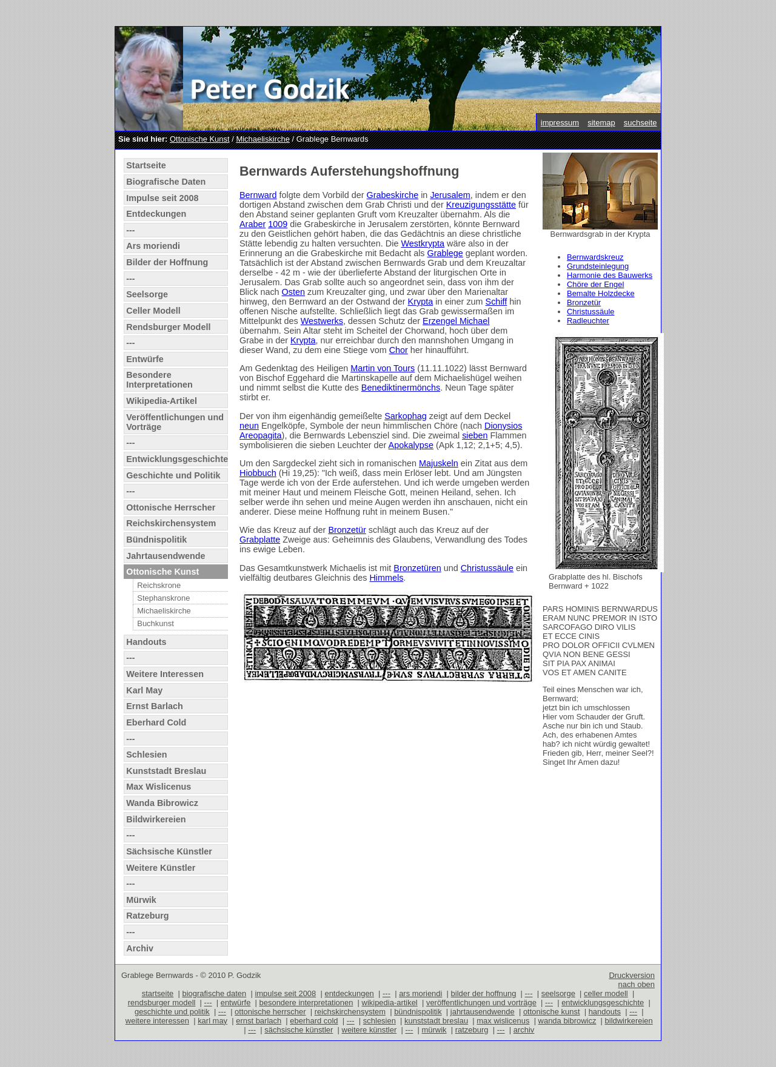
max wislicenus (503, 1020)
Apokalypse (411, 445)
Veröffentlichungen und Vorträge (175, 422)
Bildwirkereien (156, 819)
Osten (293, 292)
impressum (560, 122)
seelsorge (558, 993)
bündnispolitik (418, 1011)
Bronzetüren (417, 568)
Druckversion (632, 975)
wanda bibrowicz (567, 1020)
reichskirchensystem (350, 1011)
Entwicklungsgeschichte (176, 459)
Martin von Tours (382, 368)
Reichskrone (159, 585)
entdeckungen (348, 993)
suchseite (640, 122)
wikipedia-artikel (390, 1002)
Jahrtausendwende (165, 556)
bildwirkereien (629, 1020)
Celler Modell (153, 310)
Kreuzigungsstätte (481, 205)
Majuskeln (438, 463)
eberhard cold (314, 1020)
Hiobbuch (257, 473)
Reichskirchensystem (171, 523)
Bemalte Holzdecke (601, 293)
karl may (212, 1020)
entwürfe (236, 1002)
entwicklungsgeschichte (602, 1002)
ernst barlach (258, 1020)
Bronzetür (584, 302)
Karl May (144, 690)
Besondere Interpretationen (159, 379)
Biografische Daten (166, 182)
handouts (605, 1011)
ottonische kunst (551, 1011)
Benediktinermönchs (400, 387)
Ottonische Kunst (200, 139)
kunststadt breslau (436, 1020)
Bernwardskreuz (595, 257)
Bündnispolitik (156, 539)
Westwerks (322, 321)
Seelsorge (147, 294)
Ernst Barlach (154, 706)
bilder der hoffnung (484, 993)
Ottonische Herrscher (170, 507)
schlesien (379, 1020)
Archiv (139, 948)
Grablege (445, 253)
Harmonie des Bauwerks (609, 275)
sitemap (601, 122)
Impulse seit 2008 (162, 198)
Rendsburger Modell (168, 327)
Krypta (420, 301)
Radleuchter (588, 320)
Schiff (496, 301)
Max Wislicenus (158, 786)
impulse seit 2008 (285, 993)
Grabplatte (259, 539)
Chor (398, 350)
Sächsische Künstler (169, 851)
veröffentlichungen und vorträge (481, 1002)
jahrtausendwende (482, 1011)
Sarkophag (405, 416)
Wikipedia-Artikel (161, 401)
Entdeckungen (156, 214)
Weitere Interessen (165, 674)
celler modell (606, 993)
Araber (252, 224)
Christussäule (590, 311)
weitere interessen (157, 1020)
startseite (158, 993)
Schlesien (146, 754)
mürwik (434, 1029)
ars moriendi (420, 993)
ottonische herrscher (270, 1011)
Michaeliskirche (263, 139)
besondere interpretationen (306, 1002)
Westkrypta (422, 243)
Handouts (146, 642)
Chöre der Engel (595, 284)
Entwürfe (145, 359)
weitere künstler (369, 1029)
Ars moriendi (153, 246)
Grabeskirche (393, 195)
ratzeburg (472, 1029)
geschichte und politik (172, 1011)
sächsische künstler (298, 1029)
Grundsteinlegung (598, 266)
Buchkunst (155, 623)
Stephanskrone (163, 598)
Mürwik (141, 900)
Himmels (386, 578)
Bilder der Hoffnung (167, 262)
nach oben (636, 984)
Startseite (146, 165)
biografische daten (214, 993)
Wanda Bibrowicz (162, 803)
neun (249, 426)
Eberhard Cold (156, 722)
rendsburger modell (162, 1002)
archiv (524, 1029)
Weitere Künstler (160, 868)
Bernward (258, 195)
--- (130, 230)
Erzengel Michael (456, 321)
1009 (277, 224)
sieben (474, 435)
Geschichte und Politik (173, 475)
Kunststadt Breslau (166, 771)
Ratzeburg (147, 915)
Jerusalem (450, 195)
